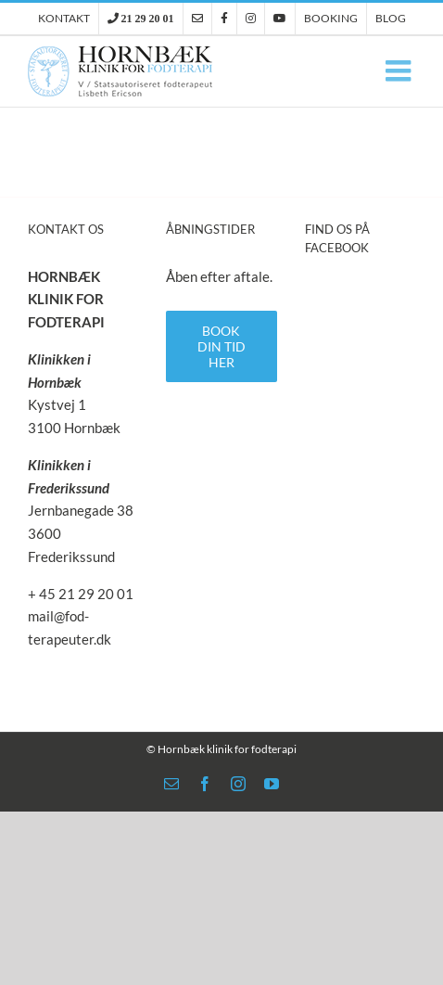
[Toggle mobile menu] (400, 70)
